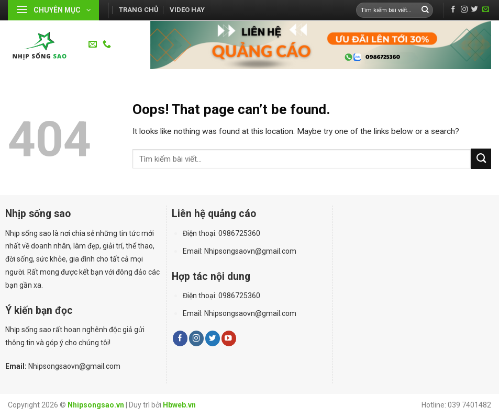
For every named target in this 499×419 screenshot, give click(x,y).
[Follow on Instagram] (464, 10)
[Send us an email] (485, 10)
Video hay (187, 10)
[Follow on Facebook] (453, 10)
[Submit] (425, 10)
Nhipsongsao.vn (96, 405)
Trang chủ (139, 10)
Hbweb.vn (179, 405)
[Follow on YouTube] (228, 338)
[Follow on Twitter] (474, 10)
